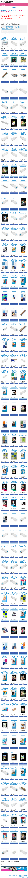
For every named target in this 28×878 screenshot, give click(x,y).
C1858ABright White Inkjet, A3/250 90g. (23, 260)
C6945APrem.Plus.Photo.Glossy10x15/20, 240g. (8, 419)
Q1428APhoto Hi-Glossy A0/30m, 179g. (4, 577)
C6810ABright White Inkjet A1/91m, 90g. (5, 117)
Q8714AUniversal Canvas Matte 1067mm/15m (5, 847)
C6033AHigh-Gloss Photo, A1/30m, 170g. (23, 355)
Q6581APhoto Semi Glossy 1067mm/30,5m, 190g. (23, 165)
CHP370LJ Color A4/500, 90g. (23, 482)
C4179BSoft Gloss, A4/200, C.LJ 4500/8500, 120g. (5, 340)
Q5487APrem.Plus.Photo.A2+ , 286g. (5, 704)
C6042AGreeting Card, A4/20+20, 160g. (23, 371)
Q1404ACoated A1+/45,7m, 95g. (14, 514)
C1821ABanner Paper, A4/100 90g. (14, 244)
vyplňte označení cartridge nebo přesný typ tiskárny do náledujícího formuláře (13, 863)
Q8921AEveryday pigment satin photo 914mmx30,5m (23, 229)
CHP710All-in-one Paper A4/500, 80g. (14, 498)
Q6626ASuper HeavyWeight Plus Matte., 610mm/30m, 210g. (5, 784)
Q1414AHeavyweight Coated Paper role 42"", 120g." (5, 546)
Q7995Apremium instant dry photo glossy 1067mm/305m (14, 181)
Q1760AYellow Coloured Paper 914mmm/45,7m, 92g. (14, 578)
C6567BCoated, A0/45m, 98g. (14, 101)
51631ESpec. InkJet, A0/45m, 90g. (23, 38)
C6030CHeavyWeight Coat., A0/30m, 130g (14, 86)
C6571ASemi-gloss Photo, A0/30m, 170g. (23, 387)
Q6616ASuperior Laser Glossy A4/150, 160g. (23, 768)
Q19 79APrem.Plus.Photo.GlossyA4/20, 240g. (7, 593)
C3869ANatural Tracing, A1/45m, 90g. (14, 323)
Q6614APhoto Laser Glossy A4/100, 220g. (14, 767)
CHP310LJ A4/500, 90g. (14, 482)
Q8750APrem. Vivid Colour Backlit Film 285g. (23, 847)
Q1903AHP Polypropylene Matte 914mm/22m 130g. (14, 594)
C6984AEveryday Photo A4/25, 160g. (23, 419)
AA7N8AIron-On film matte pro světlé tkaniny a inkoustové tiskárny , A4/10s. (23, 55)
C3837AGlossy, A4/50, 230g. (14, 307)
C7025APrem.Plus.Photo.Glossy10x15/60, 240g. (8, 434)
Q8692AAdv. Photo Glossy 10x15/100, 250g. (23, 197)
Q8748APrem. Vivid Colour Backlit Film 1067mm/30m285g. (14, 213)
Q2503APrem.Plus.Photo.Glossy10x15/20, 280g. (17, 656)
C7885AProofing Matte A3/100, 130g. (5, 450)
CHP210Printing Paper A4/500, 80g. (5, 482)
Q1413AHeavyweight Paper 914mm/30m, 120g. (23, 529)
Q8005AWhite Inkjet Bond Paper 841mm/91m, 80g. (14, 197)
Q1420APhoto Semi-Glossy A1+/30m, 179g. (14, 545)
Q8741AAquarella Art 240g (14, 846)
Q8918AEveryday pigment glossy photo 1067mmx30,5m (5, 229)
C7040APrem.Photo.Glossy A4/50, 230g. (14, 434)
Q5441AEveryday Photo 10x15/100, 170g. (23, 688)
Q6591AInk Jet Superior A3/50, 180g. (5, 751)
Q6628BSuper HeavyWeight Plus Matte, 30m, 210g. (5, 181)
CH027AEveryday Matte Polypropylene (14, 133)
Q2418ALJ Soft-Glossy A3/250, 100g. (14, 640)
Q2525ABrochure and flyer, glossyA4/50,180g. (23, 672)
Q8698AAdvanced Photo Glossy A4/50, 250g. (23, 831)
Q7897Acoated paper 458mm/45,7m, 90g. (23, 799)
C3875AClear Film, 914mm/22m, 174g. (5, 70)
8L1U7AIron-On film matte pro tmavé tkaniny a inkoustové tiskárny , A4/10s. (14, 55)
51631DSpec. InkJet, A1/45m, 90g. (14, 38)
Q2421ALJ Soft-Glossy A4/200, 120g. (23, 640)
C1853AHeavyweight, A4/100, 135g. (5, 260)
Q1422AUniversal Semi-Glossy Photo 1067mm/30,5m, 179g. (5, 562)
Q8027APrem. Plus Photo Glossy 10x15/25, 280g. (23, 816)
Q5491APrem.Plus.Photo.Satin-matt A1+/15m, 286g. (15, 705)
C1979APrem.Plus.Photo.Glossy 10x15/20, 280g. (6, 276)
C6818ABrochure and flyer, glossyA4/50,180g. (5, 403)
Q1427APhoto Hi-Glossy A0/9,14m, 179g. (23, 561)
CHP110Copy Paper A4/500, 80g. (23, 466)
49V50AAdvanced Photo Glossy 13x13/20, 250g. (4, 39)
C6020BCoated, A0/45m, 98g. (23, 70)
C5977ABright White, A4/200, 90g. (14, 339)
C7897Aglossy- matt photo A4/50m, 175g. (5, 466)
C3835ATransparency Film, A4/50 (5, 307)
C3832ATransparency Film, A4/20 (23, 292)
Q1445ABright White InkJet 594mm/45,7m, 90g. (23, 149)
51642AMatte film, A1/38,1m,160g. (5, 54)
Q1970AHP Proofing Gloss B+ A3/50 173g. (5, 609)
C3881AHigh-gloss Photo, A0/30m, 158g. (23, 323)
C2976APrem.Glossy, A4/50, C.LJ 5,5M (4, 292)
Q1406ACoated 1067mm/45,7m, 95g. (5, 530)
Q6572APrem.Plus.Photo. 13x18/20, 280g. (23, 736)
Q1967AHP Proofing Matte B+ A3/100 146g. (23, 593)
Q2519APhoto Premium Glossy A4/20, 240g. (14, 672)
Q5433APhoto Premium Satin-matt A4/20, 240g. (4, 689)
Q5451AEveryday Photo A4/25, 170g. (14, 165)
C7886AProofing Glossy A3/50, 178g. (14, 450)
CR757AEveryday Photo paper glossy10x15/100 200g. (23, 118)
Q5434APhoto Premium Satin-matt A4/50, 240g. (14, 689)
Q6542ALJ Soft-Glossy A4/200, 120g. (5, 720)
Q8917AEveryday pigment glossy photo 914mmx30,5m (23, 213)
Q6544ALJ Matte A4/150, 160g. (14, 720)
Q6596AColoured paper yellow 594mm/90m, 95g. (5, 768)
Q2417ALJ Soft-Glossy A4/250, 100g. (5, 640)
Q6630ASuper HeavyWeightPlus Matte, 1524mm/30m (5, 800)
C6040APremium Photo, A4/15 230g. (14, 371)
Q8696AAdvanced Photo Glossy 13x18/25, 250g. (4, 213)
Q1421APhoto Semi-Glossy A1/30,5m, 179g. (23, 545)
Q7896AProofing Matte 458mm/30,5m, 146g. (14, 800)
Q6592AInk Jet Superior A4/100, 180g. (14, 751)
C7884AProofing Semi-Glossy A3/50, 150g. (23, 434)
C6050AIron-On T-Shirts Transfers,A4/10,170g (14, 387)
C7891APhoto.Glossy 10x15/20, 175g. (23, 450)
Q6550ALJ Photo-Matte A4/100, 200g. (14, 736)
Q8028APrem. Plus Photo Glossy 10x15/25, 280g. (5, 831)
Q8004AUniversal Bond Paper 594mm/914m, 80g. (5, 197)
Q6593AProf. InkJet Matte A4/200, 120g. (23, 751)
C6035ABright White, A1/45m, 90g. (23, 86)
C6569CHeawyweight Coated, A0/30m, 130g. (23, 102)
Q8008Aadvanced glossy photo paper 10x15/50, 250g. (13, 816)
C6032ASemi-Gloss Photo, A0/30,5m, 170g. (14, 355)
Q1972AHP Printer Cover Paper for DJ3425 (14, 609)
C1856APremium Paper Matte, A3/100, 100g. (14, 261)
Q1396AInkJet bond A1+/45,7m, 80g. (23, 133)
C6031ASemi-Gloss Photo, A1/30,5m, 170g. (5, 355)
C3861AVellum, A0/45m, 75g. (23, 307)
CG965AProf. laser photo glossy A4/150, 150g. (14, 118)
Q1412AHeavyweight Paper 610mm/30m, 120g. (14, 529)
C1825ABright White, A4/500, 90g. (23, 244)
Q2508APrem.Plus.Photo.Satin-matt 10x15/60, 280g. (5, 673)
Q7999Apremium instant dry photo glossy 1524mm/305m (23, 181)
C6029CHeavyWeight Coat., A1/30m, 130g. (5, 86)
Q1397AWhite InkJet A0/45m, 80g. (5, 149)
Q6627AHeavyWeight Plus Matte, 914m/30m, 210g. (14, 784)
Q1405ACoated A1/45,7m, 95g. (23, 514)
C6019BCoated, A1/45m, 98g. (14, 70)
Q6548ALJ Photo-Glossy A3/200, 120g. (4, 736)
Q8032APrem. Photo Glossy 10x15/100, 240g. (14, 831)
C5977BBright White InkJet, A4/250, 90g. (23, 339)
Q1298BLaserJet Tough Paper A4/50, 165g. (5, 514)
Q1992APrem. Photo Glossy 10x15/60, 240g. (23, 625)
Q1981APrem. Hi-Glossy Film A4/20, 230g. (4, 625)
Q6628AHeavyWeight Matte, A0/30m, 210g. (23, 783)
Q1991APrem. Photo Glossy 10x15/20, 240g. (14, 625)
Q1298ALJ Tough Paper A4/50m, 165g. (23, 498)
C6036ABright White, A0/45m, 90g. (5, 101)
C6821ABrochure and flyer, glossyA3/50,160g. (14, 403)
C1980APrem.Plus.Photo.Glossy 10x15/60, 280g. (15, 276)
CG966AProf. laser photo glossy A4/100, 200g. (14, 467)
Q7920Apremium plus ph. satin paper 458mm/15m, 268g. (5, 816)
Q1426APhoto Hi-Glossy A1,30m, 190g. (14, 561)
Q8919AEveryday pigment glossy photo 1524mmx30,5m (14, 229)
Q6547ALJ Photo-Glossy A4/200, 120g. (23, 720)
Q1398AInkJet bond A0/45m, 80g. (14, 149)
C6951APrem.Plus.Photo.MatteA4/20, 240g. (16, 419)
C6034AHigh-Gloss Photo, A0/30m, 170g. (5, 371)
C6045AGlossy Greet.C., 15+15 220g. (4, 387)
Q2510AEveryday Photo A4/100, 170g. (5, 165)
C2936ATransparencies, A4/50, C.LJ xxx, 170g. (23, 277)
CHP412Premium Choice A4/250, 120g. (4, 498)
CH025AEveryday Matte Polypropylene (5, 133)
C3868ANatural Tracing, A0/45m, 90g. (5, 323)
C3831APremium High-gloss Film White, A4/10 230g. (14, 292)
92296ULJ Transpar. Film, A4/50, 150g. (5, 244)
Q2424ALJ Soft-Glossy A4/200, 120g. (5, 656)
